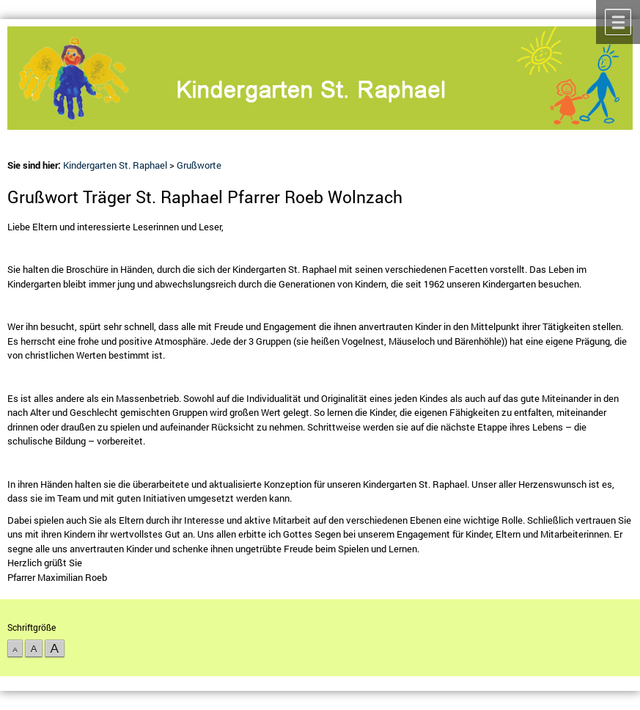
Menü (618, 22)
